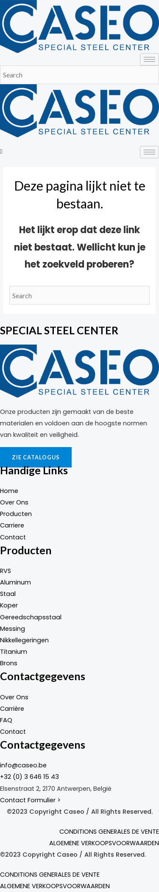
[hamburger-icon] (149, 59)
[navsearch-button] (1, 151)
